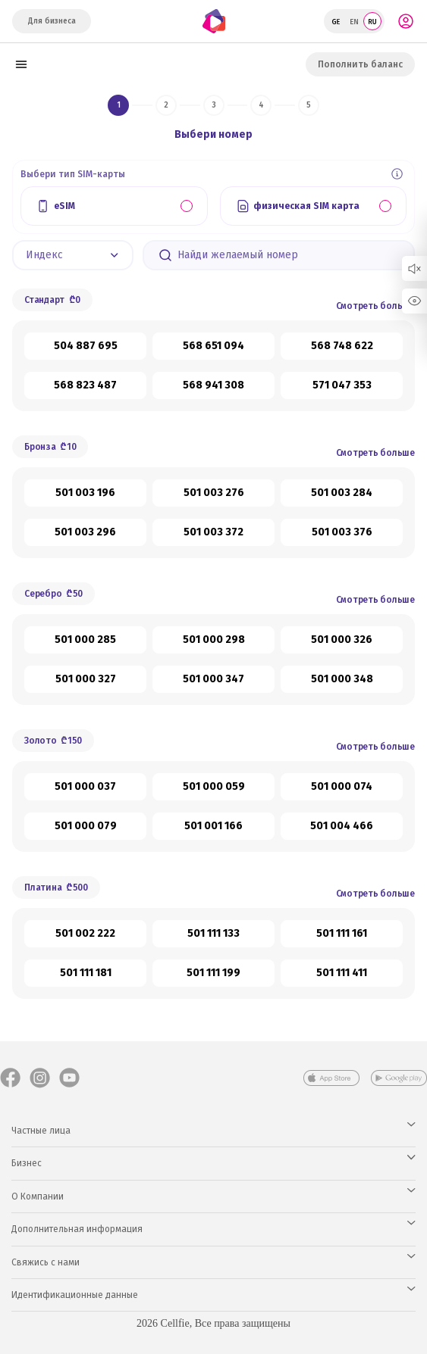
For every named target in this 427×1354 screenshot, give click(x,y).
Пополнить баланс (360, 64)
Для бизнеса (52, 21)
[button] (73, 255)
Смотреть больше (375, 306)
